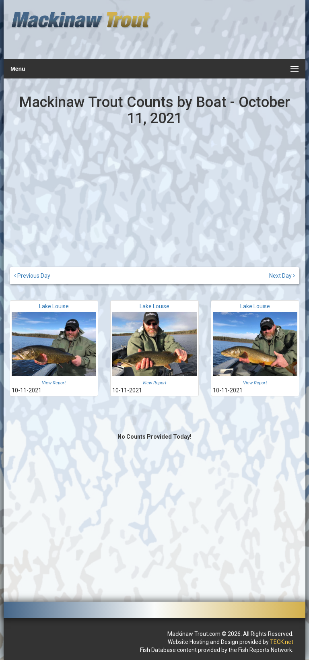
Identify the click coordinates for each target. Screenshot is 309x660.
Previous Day (32, 275)
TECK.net (281, 642)
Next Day (282, 275)
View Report (54, 383)
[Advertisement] (226, 34)
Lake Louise (54, 306)
